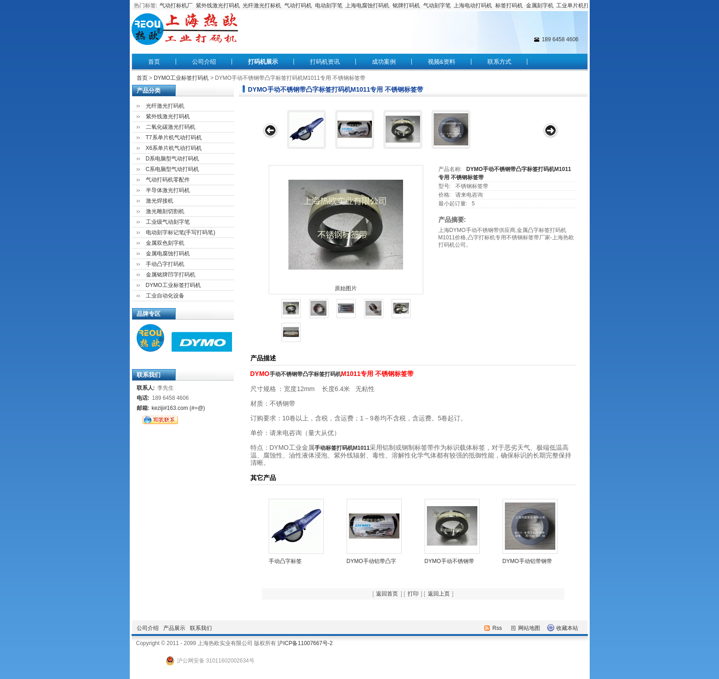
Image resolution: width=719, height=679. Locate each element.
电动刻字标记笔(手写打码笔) (181, 232)
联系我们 (201, 628)
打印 (413, 594)
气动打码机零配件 (168, 180)
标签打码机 (509, 5)
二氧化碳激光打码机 (170, 127)
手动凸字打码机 (165, 264)
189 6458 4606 (560, 39)
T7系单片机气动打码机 (174, 137)
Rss (497, 628)
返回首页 (387, 594)
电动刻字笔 (329, 5)
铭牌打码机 (406, 5)
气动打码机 (298, 5)
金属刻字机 (539, 5)
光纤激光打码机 (165, 106)
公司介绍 (204, 61)
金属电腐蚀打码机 (168, 253)
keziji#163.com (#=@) (178, 408)
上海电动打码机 (473, 5)
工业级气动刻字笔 (168, 222)
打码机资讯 (325, 61)
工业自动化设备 (165, 296)
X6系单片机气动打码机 (174, 148)
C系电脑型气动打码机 (172, 169)
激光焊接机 (159, 201)
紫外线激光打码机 (218, 5)
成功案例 (384, 61)
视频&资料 (442, 61)
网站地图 (529, 628)
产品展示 (174, 628)
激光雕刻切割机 (165, 211)
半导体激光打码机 (168, 190)
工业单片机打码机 (578, 5)
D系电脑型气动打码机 (172, 158)
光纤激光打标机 (262, 5)
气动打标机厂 (176, 5)
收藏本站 (567, 628)
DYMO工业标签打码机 (181, 78)
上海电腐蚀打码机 (367, 5)
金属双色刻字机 (165, 243)
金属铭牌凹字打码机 (170, 274)
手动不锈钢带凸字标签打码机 (305, 374)
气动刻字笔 (437, 5)
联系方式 (499, 61)
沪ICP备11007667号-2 (304, 643)
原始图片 (346, 288)
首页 (154, 61)
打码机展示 (263, 61)
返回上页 (439, 594)
